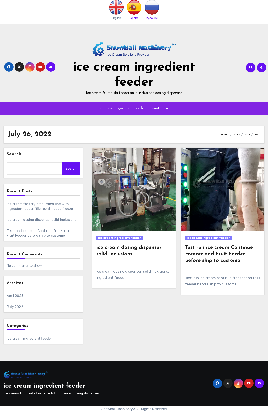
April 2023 (15, 296)
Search (14, 154)
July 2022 (15, 307)
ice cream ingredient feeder (122, 108)
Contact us (160, 108)
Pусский (152, 18)
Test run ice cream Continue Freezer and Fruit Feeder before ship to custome (219, 254)
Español (134, 18)
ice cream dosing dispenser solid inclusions (41, 220)
